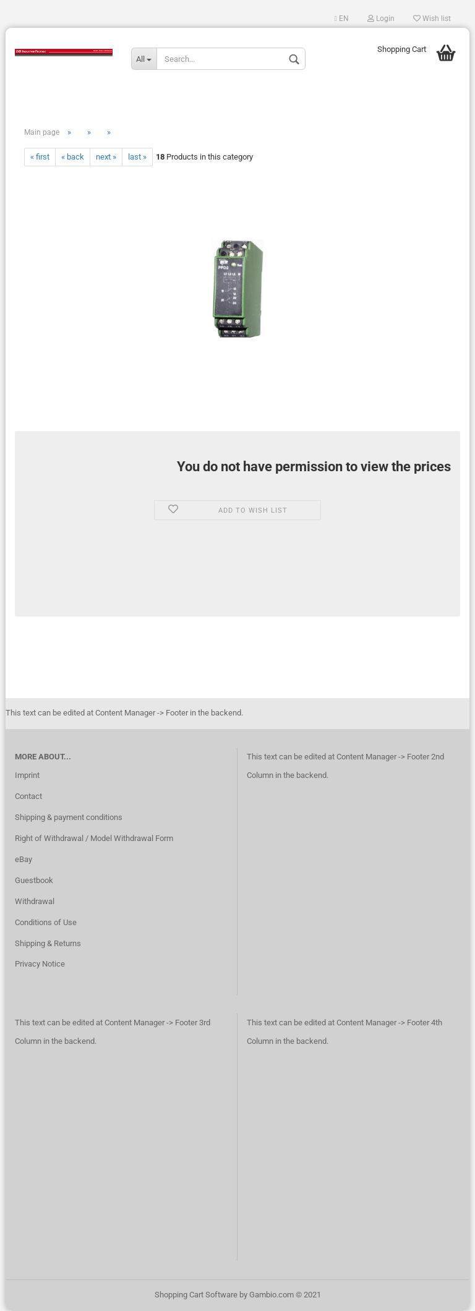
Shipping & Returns (48, 943)
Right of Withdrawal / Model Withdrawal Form (94, 838)
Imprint (27, 775)
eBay (23, 859)
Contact (28, 796)
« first (39, 156)
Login (381, 18)
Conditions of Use (46, 922)
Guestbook (34, 880)
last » (137, 156)
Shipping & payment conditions (68, 817)
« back (72, 156)
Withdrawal (34, 901)
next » (106, 156)
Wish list (432, 18)
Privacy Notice (40, 963)
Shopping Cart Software (196, 1294)
